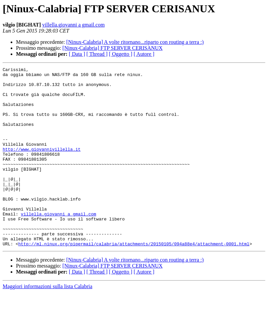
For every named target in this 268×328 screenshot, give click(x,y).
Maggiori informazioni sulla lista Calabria (47, 322)
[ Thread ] (97, 54)
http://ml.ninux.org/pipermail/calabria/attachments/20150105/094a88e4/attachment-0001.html (133, 280)
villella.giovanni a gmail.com (73, 25)
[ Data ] (77, 54)
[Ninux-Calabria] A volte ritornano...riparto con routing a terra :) (135, 42)
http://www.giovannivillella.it (42, 166)
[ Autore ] (144, 54)
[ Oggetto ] (120, 54)
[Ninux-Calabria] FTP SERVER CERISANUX (113, 48)
